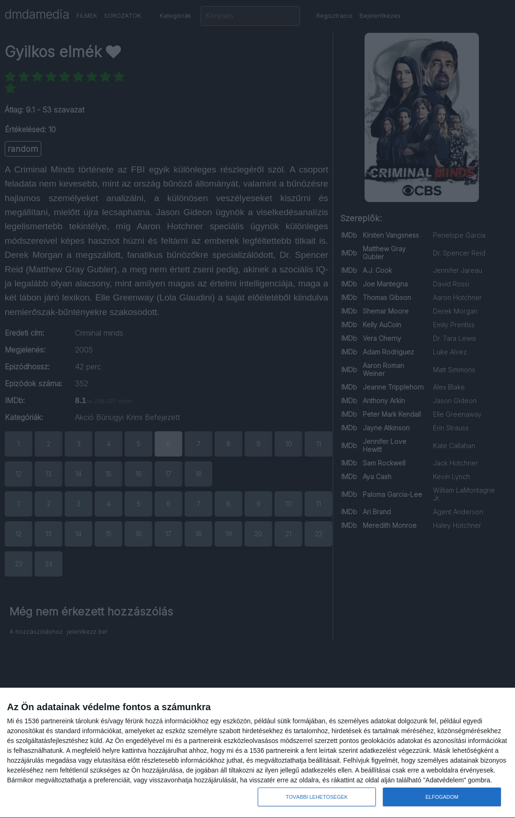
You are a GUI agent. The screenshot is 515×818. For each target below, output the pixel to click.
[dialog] (257, 753)
